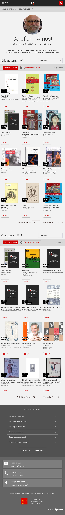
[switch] (22, 67)
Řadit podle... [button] (44, 60)
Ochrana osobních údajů (17, 437)
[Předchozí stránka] (58, 222)
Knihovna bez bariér (16, 432)
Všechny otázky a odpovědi (32, 450)
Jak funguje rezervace (17, 427)
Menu (4, 3)
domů (4, 9)
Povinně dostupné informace (19, 442)
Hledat (60, 2)
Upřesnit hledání (10, 68)
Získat (5, 106)
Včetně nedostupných (32, 68)
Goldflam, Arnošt (26, 9)
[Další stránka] (62, 222)
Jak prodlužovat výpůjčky (18, 421)
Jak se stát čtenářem (16, 416)
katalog (12, 9)
